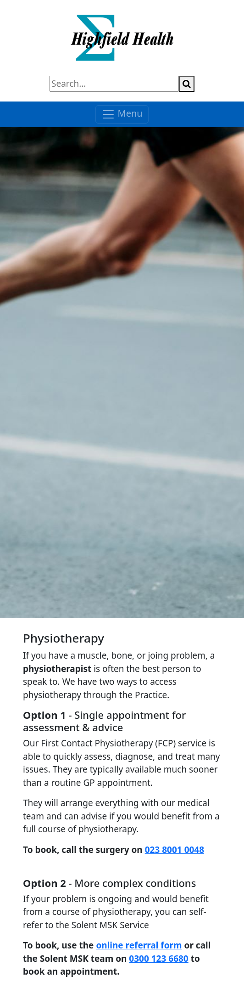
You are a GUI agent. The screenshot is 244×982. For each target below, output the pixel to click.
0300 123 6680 (158, 959)
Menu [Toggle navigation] (121, 114)
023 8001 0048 (174, 850)
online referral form (139, 945)
